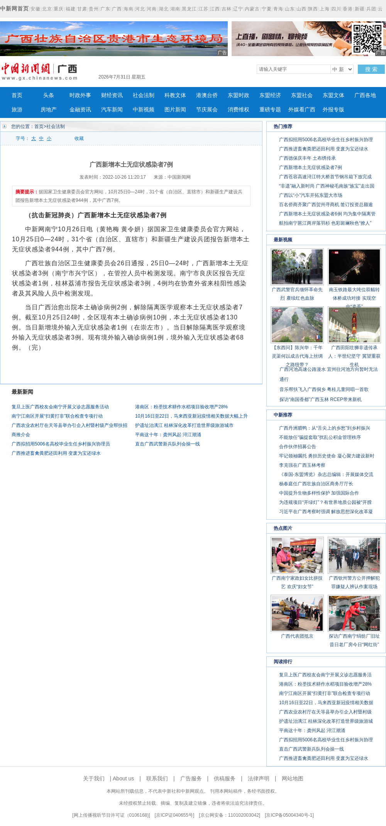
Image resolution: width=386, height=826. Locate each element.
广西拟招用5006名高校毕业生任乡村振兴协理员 (61, 444)
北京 (47, 9)
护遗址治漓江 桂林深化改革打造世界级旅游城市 (184, 425)
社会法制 (143, 95)
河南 (152, 9)
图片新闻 (175, 110)
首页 (17, 95)
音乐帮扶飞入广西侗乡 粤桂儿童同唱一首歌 (324, 389)
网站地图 (292, 778)
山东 (290, 9)
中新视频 (143, 110)
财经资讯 (112, 95)
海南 (129, 9)
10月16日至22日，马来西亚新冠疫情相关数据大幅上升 (191, 416)
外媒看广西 (301, 110)
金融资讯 (80, 110)
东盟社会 (302, 95)
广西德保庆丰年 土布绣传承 (307, 158)
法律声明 (258, 778)
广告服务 (191, 778)
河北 (140, 9)
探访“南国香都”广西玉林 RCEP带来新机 (320, 399)
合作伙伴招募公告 (297, 446)
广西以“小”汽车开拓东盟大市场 (310, 195)
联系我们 (157, 778)
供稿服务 (224, 778)
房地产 (49, 110)
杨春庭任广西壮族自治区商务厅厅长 (316, 483)
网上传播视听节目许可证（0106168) (111, 815)
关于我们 (94, 778)
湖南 (175, 9)
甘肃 (82, 9)
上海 (325, 9)
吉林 (227, 9)
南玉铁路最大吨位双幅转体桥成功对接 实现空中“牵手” (354, 298)
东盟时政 (238, 95)
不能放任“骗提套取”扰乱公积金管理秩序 (320, 437)
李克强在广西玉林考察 (302, 465)
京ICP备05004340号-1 (289, 815)
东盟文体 (333, 95)
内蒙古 (252, 9)
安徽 (35, 9)
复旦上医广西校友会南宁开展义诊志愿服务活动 (60, 407)
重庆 (59, 9)
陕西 (313, 9)
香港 (348, 9)
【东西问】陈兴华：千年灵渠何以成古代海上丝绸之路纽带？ (297, 356)
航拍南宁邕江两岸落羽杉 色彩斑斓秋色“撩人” (325, 223)
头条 (48, 95)
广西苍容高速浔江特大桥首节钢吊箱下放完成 (325, 176)
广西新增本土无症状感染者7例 (310, 167)
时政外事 (80, 95)
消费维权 (238, 110)
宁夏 (267, 9)
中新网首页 (14, 8)
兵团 (371, 9)
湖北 (164, 9)
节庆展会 (207, 110)
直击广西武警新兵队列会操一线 (167, 444)
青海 (278, 9)
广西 (117, 9)
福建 (71, 9)
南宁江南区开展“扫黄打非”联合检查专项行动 (57, 416)
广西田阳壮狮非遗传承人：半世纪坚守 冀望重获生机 (354, 356)
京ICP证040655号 (174, 815)
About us (123, 778)
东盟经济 (270, 95)
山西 (301, 9)
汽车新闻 (112, 110)
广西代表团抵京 (297, 636)
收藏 (79, 138)
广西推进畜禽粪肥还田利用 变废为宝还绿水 (56, 453)
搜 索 (371, 69)
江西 (215, 9)
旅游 (17, 110)
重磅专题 (270, 110)
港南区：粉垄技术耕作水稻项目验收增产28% (181, 407)
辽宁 (238, 9)
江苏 (203, 9)
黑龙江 (189, 9)
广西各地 (365, 95)
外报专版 (333, 110)
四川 (336, 9)
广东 (105, 9)
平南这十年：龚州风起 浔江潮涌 (168, 434)
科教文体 (175, 95)
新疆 (360, 9)
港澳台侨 (207, 95)
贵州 (94, 9)
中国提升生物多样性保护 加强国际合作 (319, 493)
